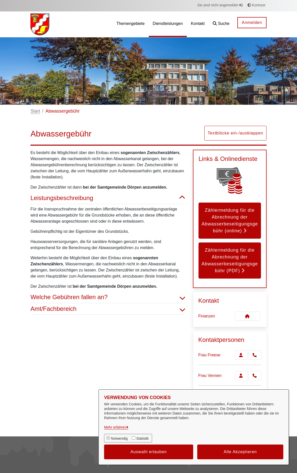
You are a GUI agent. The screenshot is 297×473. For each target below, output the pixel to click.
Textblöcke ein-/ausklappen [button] (235, 133)
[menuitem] (130, 24)
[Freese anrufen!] (255, 355)
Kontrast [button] (256, 5)
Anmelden (252, 22)
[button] (221, 24)
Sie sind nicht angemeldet (219, 5)
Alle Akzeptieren (240, 452)
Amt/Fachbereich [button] (107, 309)
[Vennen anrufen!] (255, 375)
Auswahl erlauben (148, 452)
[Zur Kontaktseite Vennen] (241, 375)
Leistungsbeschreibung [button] (107, 198)
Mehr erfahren (115, 427)
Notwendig (119, 438)
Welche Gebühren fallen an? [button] (107, 297)
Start (35, 111)
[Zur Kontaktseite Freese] (241, 355)
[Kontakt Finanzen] (247, 316)
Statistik (142, 438)
